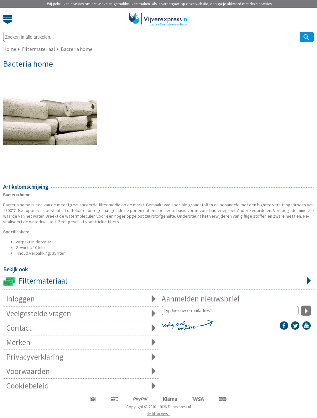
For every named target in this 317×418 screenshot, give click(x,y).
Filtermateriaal (158, 281)
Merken (81, 342)
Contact (81, 328)
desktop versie (158, 413)
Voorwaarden (81, 371)
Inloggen (81, 299)
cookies (265, 4)
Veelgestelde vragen (81, 314)
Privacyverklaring (81, 357)
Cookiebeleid (81, 386)
